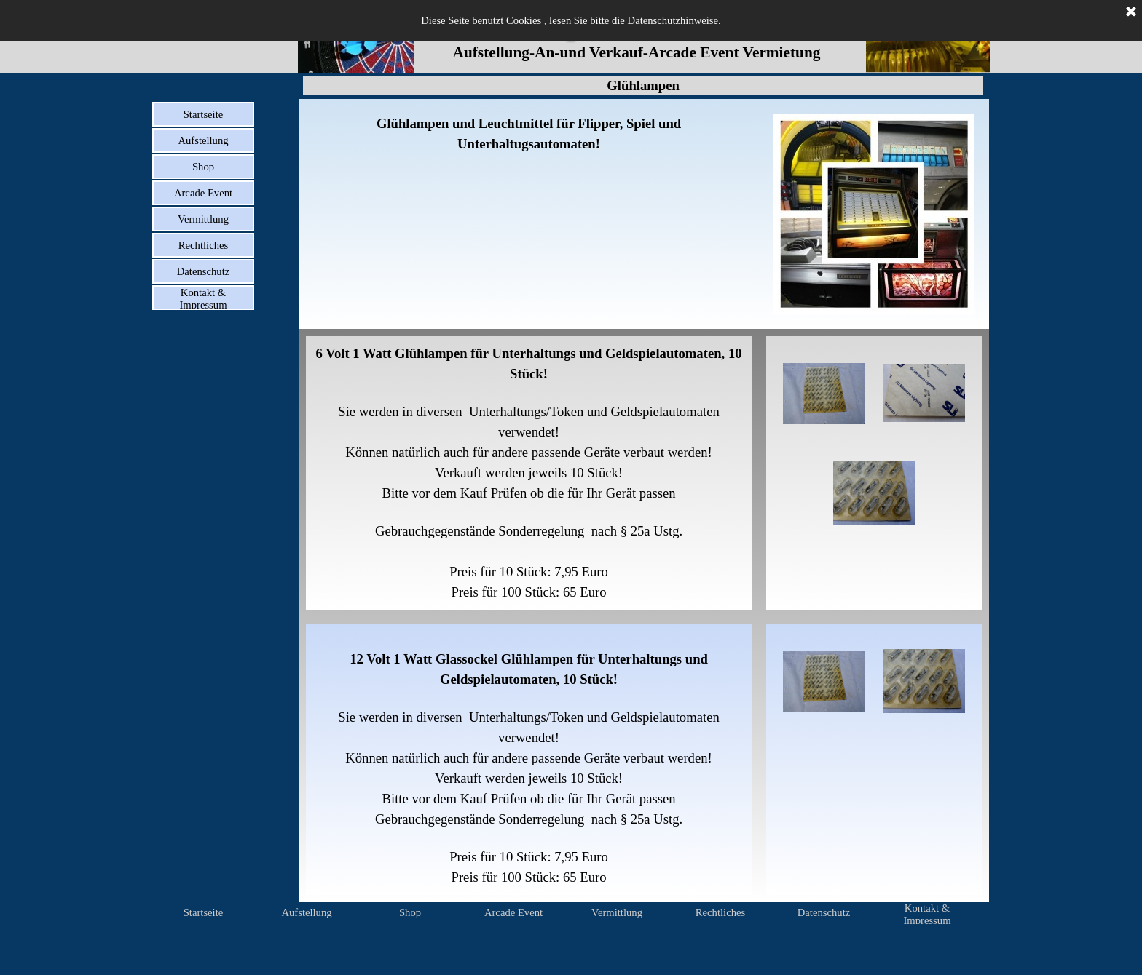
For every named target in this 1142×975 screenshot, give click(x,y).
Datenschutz (203, 271)
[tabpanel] (528, 134)
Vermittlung (203, 219)
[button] (823, 393)
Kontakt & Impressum (203, 299)
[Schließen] (1131, 12)
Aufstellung (203, 140)
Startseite (204, 114)
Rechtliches (203, 245)
